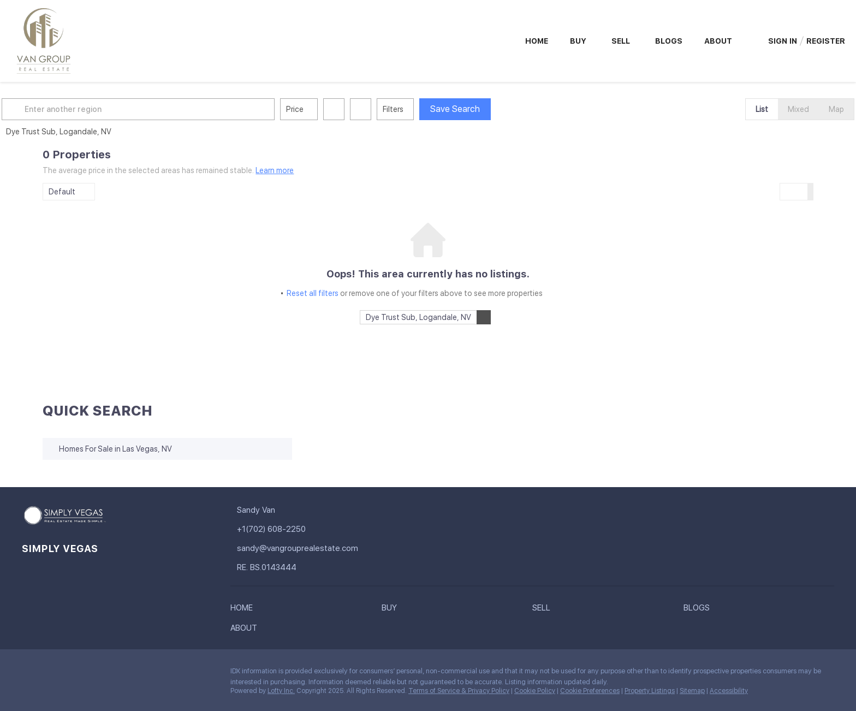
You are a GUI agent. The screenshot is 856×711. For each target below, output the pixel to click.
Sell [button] (620, 41)
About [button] (718, 41)
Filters (434, 109)
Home (536, 41)
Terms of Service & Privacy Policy (458, 691)
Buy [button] (578, 41)
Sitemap (692, 691)
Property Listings (650, 691)
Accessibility (729, 691)
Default (62, 191)
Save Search (496, 109)
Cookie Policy (534, 691)
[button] (55, 109)
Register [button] (825, 41)
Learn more (274, 170)
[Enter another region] (183, 109)
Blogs (668, 41)
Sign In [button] (782, 41)
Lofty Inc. (281, 691)
